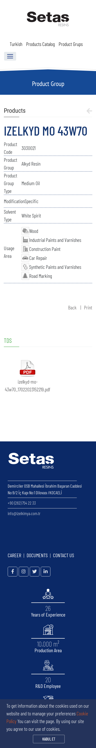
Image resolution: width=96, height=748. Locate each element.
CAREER (14, 555)
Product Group (48, 83)
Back (72, 307)
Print (88, 307)
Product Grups (71, 44)
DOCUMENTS (37, 555)
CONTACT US (63, 555)
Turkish (16, 44)
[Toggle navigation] (10, 56)
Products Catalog (40, 44)
